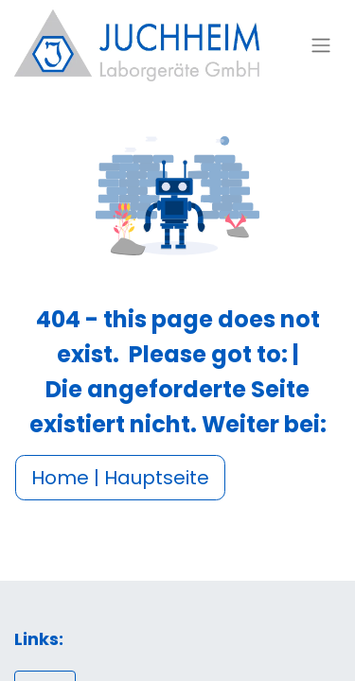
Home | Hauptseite (120, 477)
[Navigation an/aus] (321, 46)
